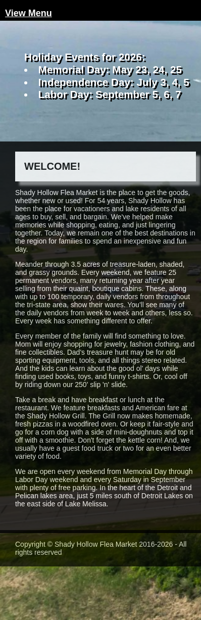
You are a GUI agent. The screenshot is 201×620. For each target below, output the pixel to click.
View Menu (28, 13)
